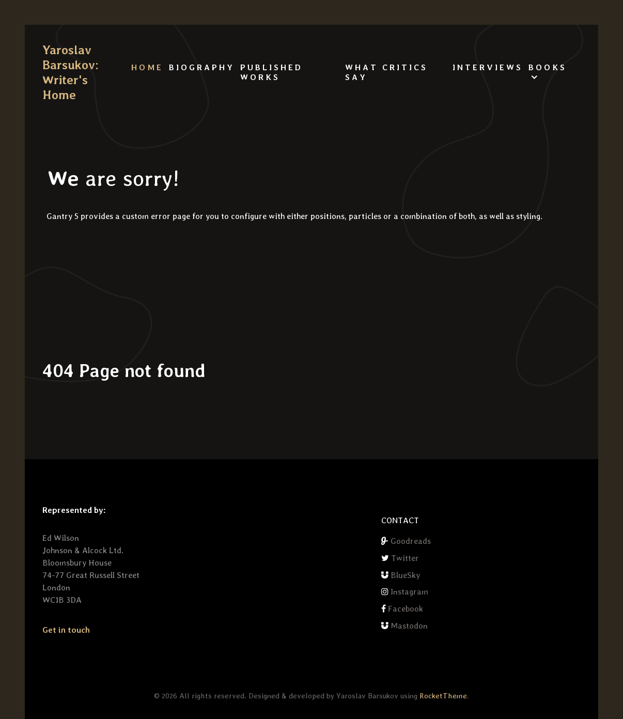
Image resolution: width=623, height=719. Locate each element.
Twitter (405, 558)
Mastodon (409, 626)
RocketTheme (443, 695)
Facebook (405, 609)
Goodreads (411, 541)
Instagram (409, 592)
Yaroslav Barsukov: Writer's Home (68, 72)
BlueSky (405, 575)
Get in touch (66, 630)
